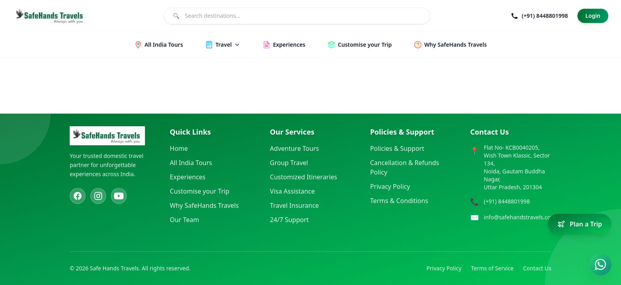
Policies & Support (397, 148)
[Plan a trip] (579, 224)
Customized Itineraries (303, 177)
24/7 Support (289, 219)
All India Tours (191, 162)
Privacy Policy (390, 186)
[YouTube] (119, 196)
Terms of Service (492, 268)
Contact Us (537, 268)
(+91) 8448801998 (507, 201)
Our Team (184, 219)
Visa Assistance (292, 191)
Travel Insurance (294, 205)
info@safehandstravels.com (520, 217)
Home (179, 148)
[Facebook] (78, 196)
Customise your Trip (199, 191)
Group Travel (289, 162)
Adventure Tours (294, 148)
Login (592, 15)
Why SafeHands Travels (204, 205)
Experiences (188, 177)
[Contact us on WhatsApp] (600, 264)
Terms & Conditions (399, 200)
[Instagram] (98, 196)
